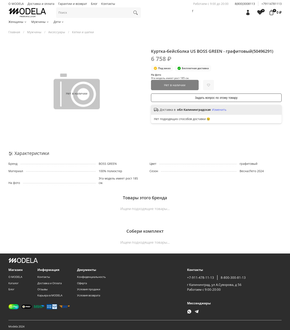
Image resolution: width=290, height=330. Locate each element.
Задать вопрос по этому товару (216, 97)
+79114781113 (271, 4)
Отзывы (42, 289)
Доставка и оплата (41, 4)
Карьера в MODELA (49, 295)
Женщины (17, 22)
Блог (94, 4)
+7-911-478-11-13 (200, 277)
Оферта (82, 283)
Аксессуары (56, 32)
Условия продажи (88, 289)
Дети (59, 22)
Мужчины (40, 22)
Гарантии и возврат (72, 4)
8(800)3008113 (245, 4)
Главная (14, 32)
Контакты (108, 4)
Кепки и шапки (83, 32)
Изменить (219, 110)
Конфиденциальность (91, 277)
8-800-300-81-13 (233, 277)
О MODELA (16, 4)
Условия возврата (88, 295)
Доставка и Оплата (49, 283)
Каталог (13, 283)
